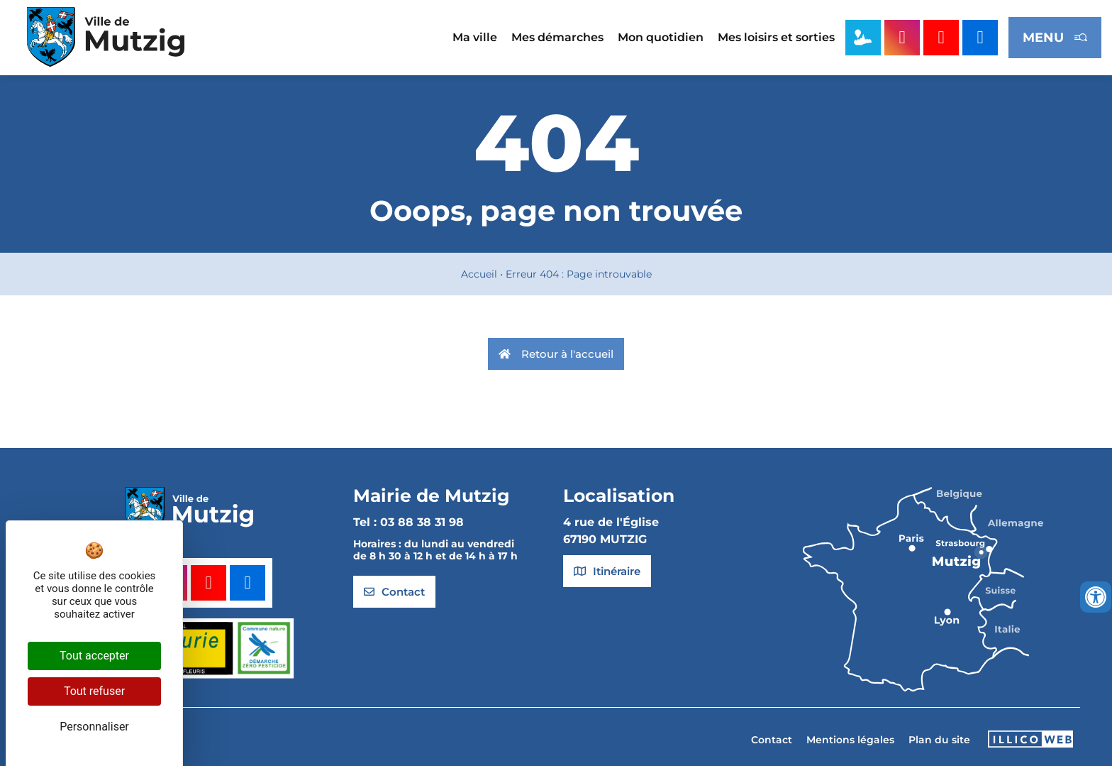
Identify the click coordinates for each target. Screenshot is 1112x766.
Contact (771, 739)
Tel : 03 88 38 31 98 (408, 522)
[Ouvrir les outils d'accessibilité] (1095, 597)
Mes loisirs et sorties (776, 37)
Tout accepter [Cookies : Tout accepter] (94, 655)
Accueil (479, 274)
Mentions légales (850, 739)
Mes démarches (557, 37)
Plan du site (939, 739)
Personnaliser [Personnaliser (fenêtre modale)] (94, 726)
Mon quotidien (661, 37)
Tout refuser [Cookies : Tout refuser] (94, 691)
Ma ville (474, 37)
